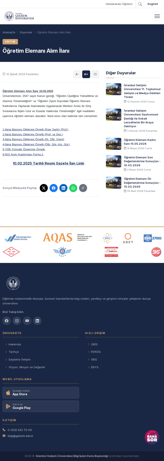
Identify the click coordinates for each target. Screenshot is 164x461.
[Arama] (140, 4)
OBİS (93, 344)
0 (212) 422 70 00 (17, 430)
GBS (92, 359)
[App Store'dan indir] (41, 392)
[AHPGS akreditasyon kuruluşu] (107, 238)
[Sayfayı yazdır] (95, 74)
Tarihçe (12, 352)
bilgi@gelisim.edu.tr (18, 436)
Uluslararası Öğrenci (119, 4)
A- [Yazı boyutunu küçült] (77, 74)
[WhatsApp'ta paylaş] (73, 188)
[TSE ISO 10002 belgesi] (11, 252)
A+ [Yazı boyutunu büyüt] (86, 74)
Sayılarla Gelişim (18, 359)
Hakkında (13, 344)
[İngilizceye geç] (152, 4)
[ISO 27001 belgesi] (152, 238)
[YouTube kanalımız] (27, 321)
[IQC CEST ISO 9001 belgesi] (111, 252)
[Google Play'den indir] (41, 406)
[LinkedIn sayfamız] (37, 321)
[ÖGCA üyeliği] (62, 252)
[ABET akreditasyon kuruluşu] (128, 238)
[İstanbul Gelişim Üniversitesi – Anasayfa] (19, 16)
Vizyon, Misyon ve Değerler (25, 367)
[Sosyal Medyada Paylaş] (83, 188)
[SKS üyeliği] (156, 252)
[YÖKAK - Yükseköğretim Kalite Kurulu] (18, 238)
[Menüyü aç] (157, 16)
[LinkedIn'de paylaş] (63, 188)
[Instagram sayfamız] (17, 321)
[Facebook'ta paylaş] (54, 188)
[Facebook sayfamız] (7, 321)
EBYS (93, 367)
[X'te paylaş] (44, 188)
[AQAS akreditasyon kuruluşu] (67, 238)
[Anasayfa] (9, 32)
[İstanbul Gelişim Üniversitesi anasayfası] (82, 283)
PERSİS (94, 352)
